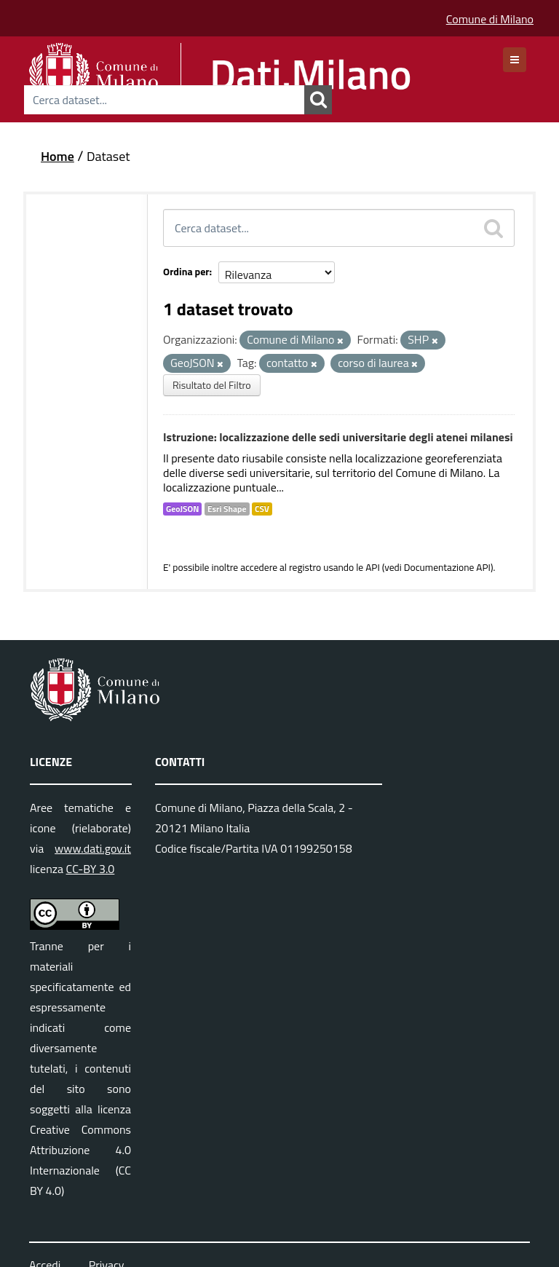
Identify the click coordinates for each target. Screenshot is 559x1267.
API (372, 567)
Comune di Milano (490, 19)
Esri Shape (227, 509)
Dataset (108, 156)
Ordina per (186, 271)
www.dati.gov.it (93, 848)
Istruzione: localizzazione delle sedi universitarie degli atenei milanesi (338, 437)
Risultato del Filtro (212, 384)
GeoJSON (182, 509)
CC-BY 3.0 (90, 868)
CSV (262, 509)
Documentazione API (447, 567)
